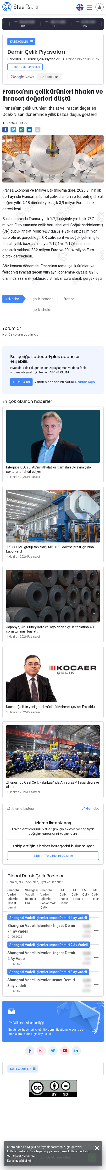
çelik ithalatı (42, 309)
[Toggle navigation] (99, 7)
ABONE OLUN (21, 382)
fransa (69, 299)
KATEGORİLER (21, 42)
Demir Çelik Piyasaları (43, 59)
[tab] (15, 899)
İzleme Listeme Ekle (25, 67)
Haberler (14, 59)
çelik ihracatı (43, 299)
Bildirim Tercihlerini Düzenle (53, 856)
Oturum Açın (85, 382)
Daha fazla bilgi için (19, 1160)
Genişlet (90, 808)
